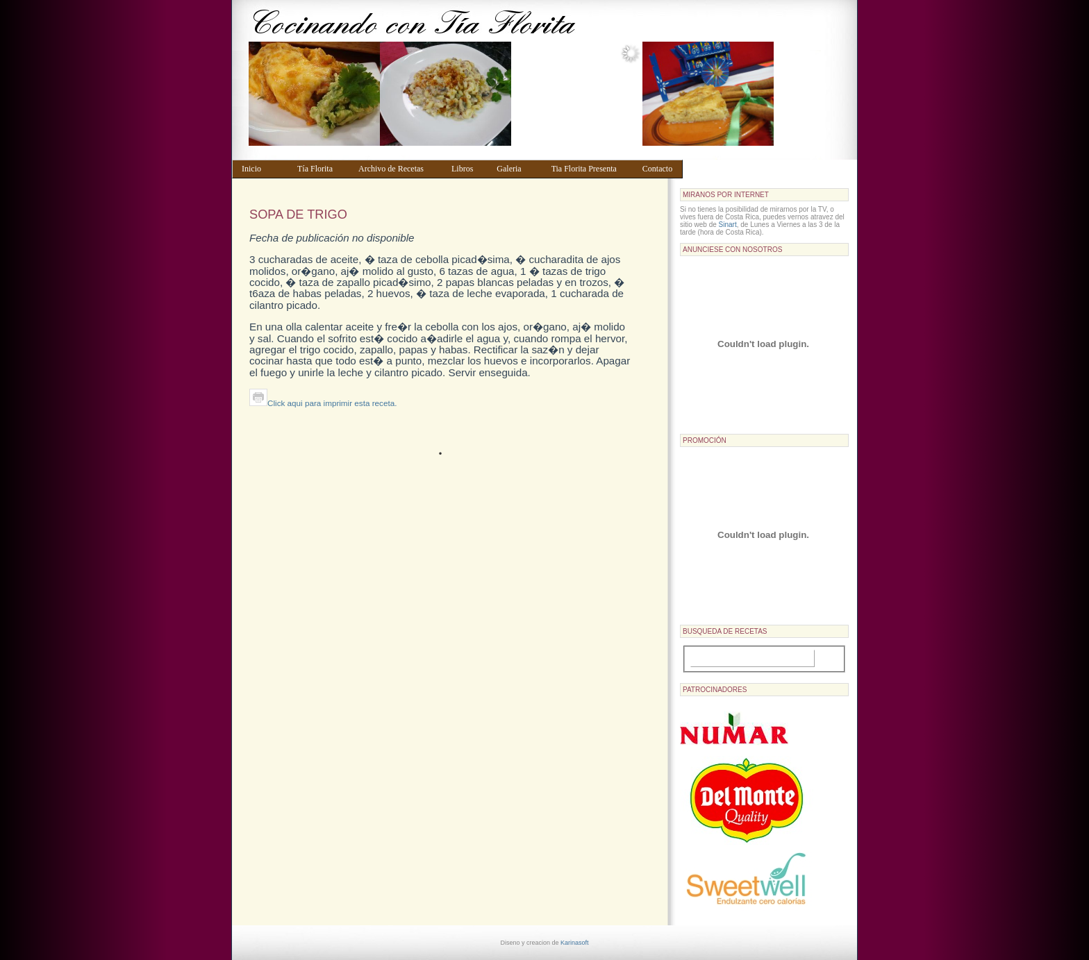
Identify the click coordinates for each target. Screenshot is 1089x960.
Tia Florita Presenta (590, 169)
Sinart (728, 224)
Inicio (263, 169)
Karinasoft (574, 942)
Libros (467, 169)
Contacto (659, 169)
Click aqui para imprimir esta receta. (323, 402)
